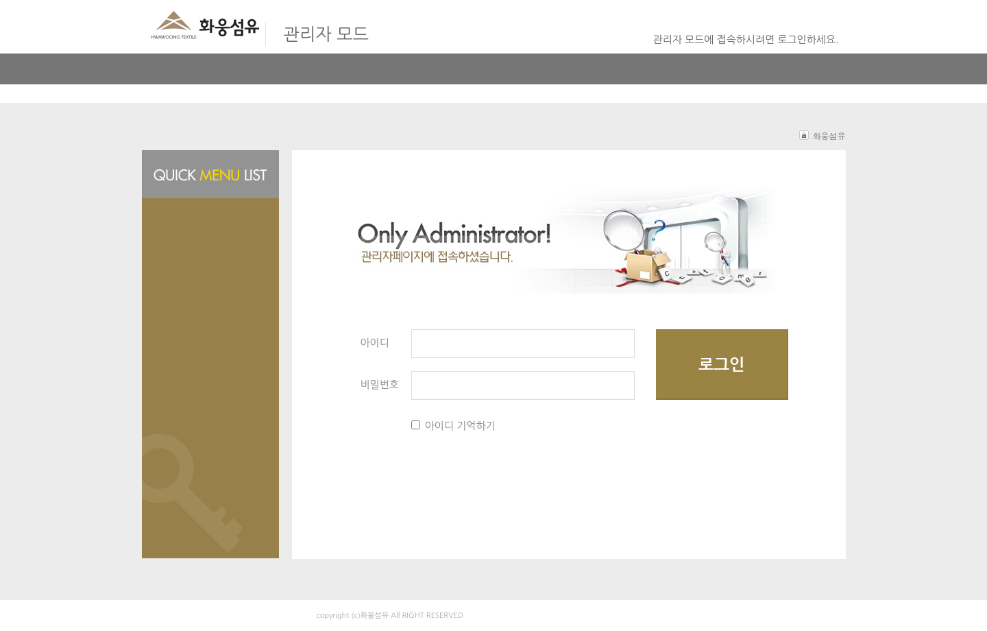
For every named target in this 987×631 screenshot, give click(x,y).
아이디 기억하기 (460, 425)
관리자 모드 (326, 34)
